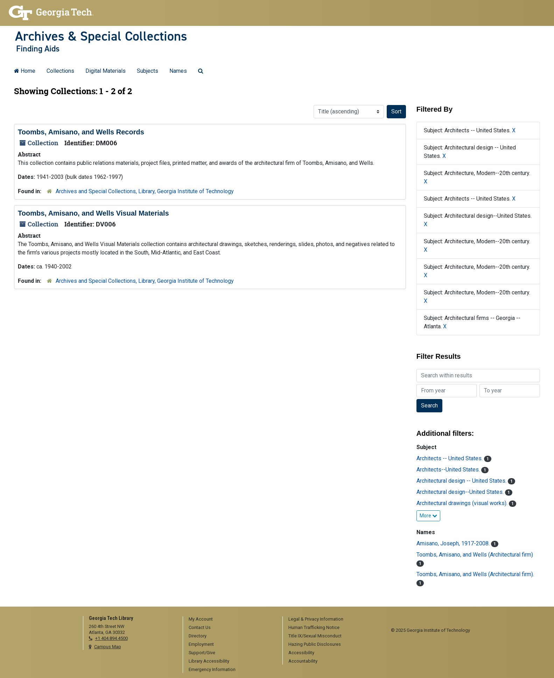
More (428, 515)
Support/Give (202, 652)
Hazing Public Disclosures (314, 644)
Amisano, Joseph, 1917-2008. (453, 543)
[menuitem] (230, 619)
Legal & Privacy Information (315, 619)
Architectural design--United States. (460, 492)
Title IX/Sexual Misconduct (315, 635)
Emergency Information (212, 669)
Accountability (302, 661)
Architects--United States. (448, 469)
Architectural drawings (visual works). (462, 503)
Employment (201, 644)
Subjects (147, 71)
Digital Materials (105, 71)
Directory (197, 635)
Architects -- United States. (450, 458)
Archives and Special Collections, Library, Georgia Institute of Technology (145, 191)
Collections (60, 71)
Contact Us (200, 627)
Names (178, 71)
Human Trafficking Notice (313, 627)
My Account (201, 619)
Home (24, 71)
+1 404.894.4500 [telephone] (111, 638)
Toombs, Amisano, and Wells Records (81, 132)
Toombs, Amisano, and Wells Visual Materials (93, 213)
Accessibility (301, 652)
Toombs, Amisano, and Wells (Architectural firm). (475, 574)
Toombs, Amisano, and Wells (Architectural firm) (474, 554)
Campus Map (107, 646)
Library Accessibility (209, 661)
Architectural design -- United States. (462, 480)
